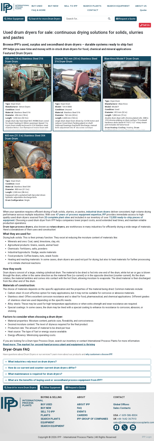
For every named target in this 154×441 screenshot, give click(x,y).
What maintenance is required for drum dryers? (35, 374)
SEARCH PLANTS (50, 418)
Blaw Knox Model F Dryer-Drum (121, 58)
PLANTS (45, 415)
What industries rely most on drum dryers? (32, 361)
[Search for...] (85, 19)
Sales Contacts (122, 408)
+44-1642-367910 (126, 418)
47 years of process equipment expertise (78, 214)
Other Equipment (14, 19)
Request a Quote (125, 19)
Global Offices (121, 404)
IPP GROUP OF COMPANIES (92, 418)
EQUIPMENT (48, 422)
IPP (104, 214)
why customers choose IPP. (99, 354)
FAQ (79, 408)
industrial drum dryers (98, 211)
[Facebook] (116, 427)
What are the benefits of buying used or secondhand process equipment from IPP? (55, 380)
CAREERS (82, 415)
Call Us (145, 25)
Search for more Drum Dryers (45, 19)
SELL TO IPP (48, 411)
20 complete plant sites (57, 217)
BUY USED (46, 404)
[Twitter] (125, 427)
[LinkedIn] (133, 427)
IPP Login (147, 437)
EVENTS (81, 411)
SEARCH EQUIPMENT (52, 426)
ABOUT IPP (83, 404)
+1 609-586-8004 (128, 415)
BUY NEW (46, 408)
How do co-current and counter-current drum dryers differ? (42, 367)
